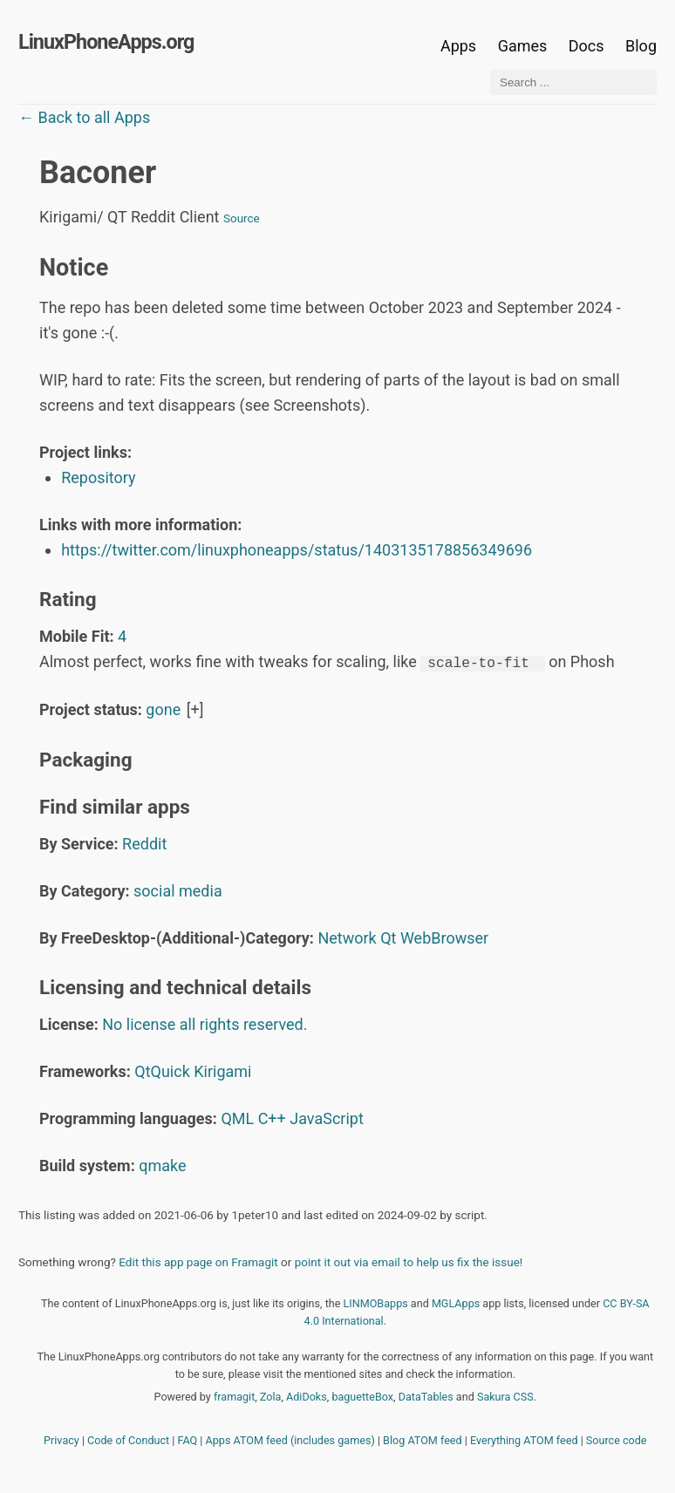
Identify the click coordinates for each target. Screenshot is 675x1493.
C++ (272, 1117)
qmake (162, 1165)
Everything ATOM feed (524, 1439)
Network (346, 937)
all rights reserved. (244, 1023)
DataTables (426, 1395)
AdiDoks (306, 1395)
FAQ (188, 1439)
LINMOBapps (376, 1302)
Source (241, 218)
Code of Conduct (128, 1439)
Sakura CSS (505, 1395)
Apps (458, 46)
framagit (234, 1395)
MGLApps (456, 1302)
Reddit (144, 843)
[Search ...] (573, 82)
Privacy (61, 1439)
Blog (641, 46)
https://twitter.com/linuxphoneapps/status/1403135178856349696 (296, 550)
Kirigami (222, 1070)
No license (138, 1023)
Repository (98, 477)
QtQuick (162, 1070)
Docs (588, 46)
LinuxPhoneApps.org (106, 42)
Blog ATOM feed (422, 1439)
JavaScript (327, 1117)
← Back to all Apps (84, 117)
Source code (616, 1439)
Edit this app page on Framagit (198, 1261)
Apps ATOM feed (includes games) (290, 1439)
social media (177, 890)
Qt (388, 937)
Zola (271, 1395)
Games (523, 46)
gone (163, 708)
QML (237, 1117)
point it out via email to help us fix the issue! (409, 1261)
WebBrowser (444, 937)
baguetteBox (362, 1395)
